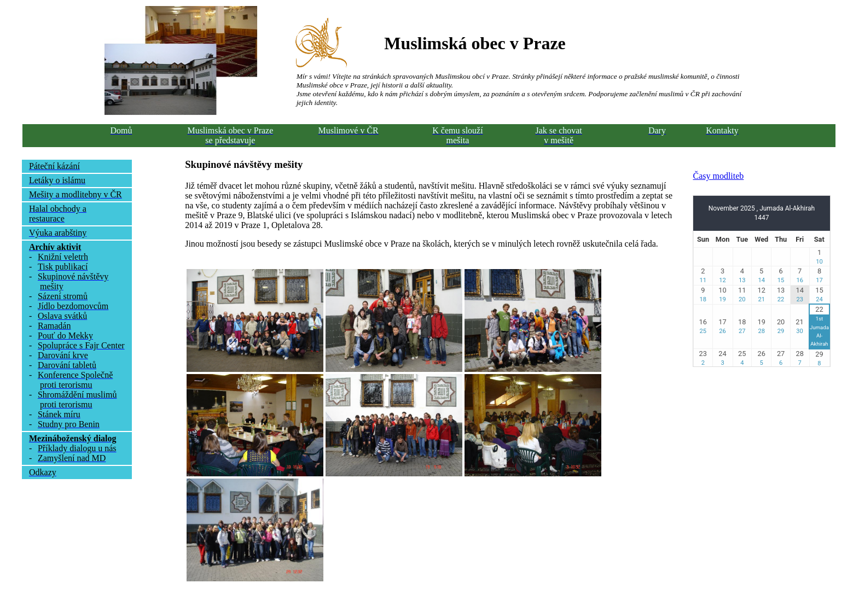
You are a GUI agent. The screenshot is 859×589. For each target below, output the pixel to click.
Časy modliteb (718, 175)
